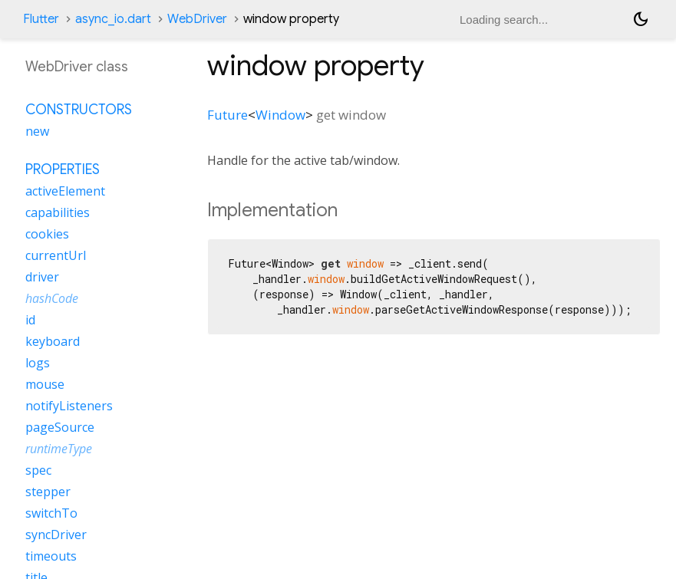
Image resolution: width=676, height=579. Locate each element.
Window (280, 114)
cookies (47, 233)
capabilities (57, 212)
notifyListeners (69, 405)
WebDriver (197, 19)
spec (38, 470)
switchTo (51, 513)
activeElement (65, 191)
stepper (48, 491)
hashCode (51, 298)
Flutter (41, 19)
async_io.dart (113, 19)
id (30, 319)
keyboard (52, 341)
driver (42, 276)
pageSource (59, 427)
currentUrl (55, 255)
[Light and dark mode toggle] (640, 19)
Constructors (78, 109)
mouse (44, 384)
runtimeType (58, 448)
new (37, 131)
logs (37, 362)
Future (227, 114)
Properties (62, 169)
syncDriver (56, 534)
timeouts (51, 556)
